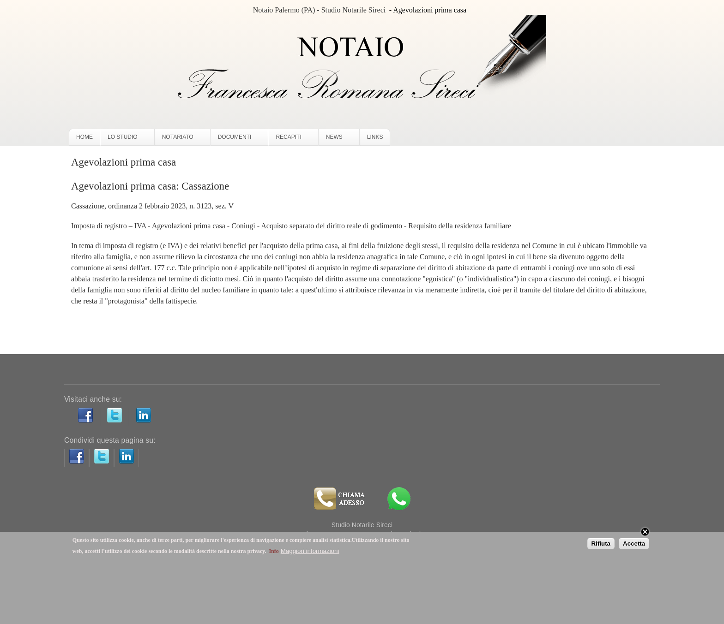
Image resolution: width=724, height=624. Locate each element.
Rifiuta (600, 543)
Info (273, 551)
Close (645, 531)
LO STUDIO (125, 139)
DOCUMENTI (237, 139)
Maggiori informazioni (310, 550)
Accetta (634, 543)
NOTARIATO (180, 139)
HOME (84, 137)
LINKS (375, 137)
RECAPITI (291, 139)
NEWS (337, 139)
